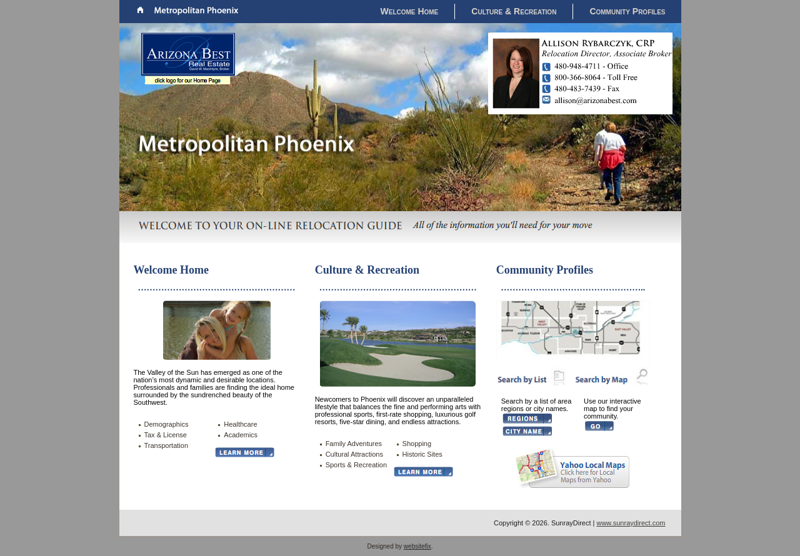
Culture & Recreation (513, 11)
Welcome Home (410, 11)
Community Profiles (627, 11)
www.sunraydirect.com (630, 523)
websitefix (417, 546)
